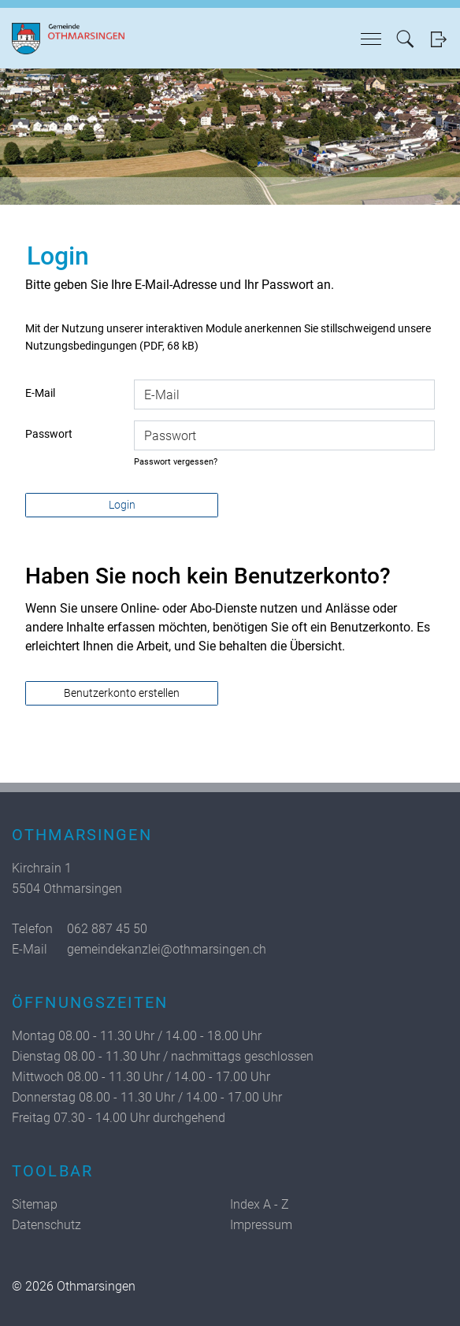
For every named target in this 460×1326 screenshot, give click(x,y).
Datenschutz (46, 1224)
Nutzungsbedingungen (81, 345)
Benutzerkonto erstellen (122, 693)
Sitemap (35, 1204)
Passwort (48, 434)
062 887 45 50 (107, 928)
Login (438, 39)
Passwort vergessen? (175, 462)
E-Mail (40, 393)
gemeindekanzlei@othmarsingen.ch (166, 949)
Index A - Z (259, 1204)
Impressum (261, 1224)
